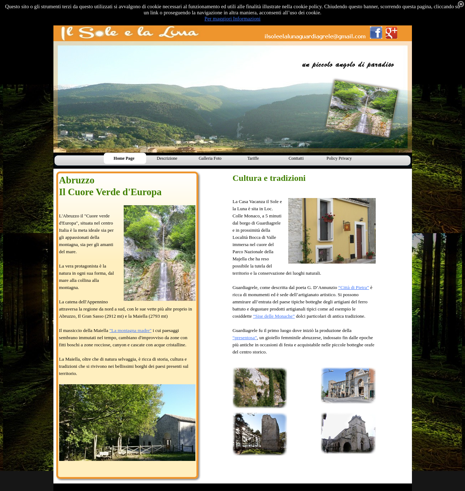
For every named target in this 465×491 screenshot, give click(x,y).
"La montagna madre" (130, 330)
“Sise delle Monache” (274, 316)
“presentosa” (245, 337)
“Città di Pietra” (353, 287)
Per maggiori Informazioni (232, 18)
